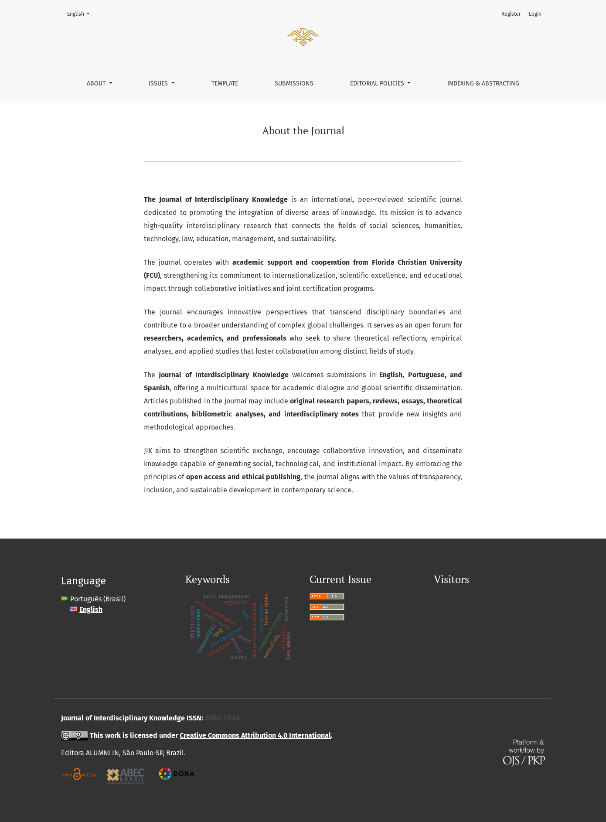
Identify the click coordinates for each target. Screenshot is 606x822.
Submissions (294, 83)
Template (224, 83)
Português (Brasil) (98, 599)
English (81, 13)
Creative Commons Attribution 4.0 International (255, 735)
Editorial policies (378, 83)
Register (511, 14)
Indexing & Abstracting (483, 83)
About (97, 83)
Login (535, 14)
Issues (159, 83)
